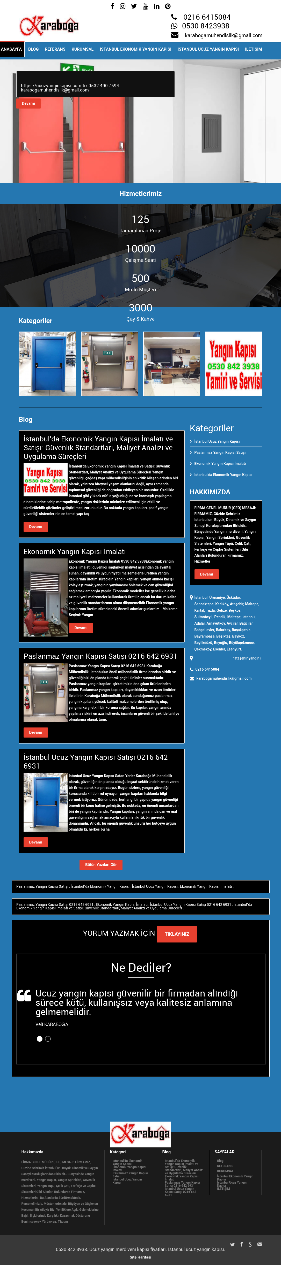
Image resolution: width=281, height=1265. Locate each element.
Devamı (28, 103)
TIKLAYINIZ (177, 934)
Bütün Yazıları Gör (101, 864)
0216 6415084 (207, 17)
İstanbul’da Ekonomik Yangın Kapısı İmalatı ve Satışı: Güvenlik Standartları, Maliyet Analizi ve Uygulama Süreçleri (134, 906)
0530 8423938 (205, 26)
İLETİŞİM (253, 49)
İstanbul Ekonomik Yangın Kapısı (135, 49)
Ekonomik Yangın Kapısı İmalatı (220, 464)
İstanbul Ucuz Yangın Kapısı (208, 49)
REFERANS (55, 49)
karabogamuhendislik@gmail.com (223, 36)
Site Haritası (140, 1257)
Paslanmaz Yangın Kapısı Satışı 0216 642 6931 (55, 905)
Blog (33, 49)
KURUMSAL (82, 49)
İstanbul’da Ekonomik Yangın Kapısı (223, 475)
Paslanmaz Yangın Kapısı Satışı (220, 452)
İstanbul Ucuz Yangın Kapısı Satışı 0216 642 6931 (191, 905)
